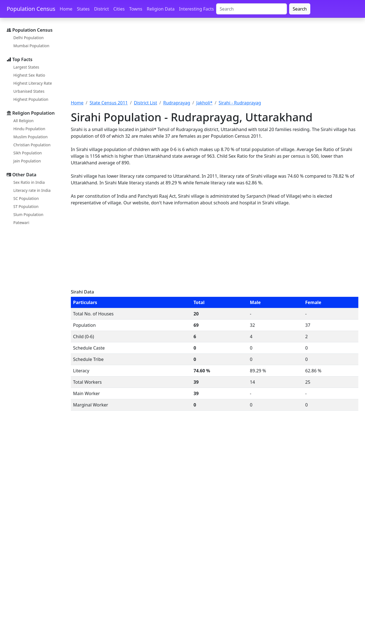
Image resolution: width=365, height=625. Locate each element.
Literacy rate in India (32, 190)
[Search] (251, 8)
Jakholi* (204, 103)
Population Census (31, 8)
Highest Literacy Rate (32, 83)
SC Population (26, 198)
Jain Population (27, 161)
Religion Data (160, 9)
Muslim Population (30, 136)
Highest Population (30, 99)
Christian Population (32, 144)
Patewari (21, 222)
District (101, 9)
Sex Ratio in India (29, 182)
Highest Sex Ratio (29, 75)
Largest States (26, 67)
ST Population (26, 206)
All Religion (23, 120)
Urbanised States (28, 91)
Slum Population (28, 214)
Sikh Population (27, 152)
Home (66, 9)
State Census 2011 (108, 103)
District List (145, 103)
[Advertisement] (214, 62)
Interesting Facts (196, 9)
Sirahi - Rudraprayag (240, 103)
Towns (135, 9)
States (83, 9)
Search (300, 9)
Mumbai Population (31, 45)
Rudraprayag (176, 103)
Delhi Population (28, 37)
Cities (119, 9)
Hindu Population (29, 128)
